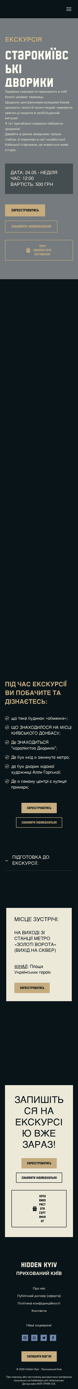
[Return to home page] (11, 9)
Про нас (39, 1288)
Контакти (39, 1311)
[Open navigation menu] (69, 9)
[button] (25, 210)
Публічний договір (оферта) (39, 1296)
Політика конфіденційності (39, 1303)
